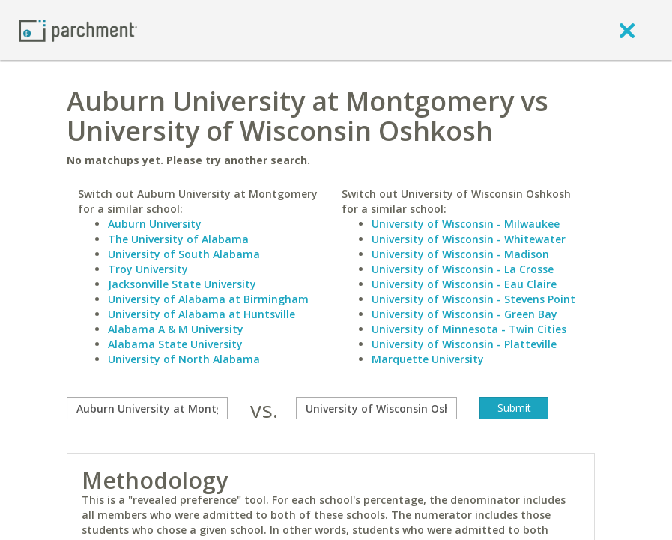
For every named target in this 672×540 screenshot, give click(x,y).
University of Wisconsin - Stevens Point (473, 299)
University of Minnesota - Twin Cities (469, 329)
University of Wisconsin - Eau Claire (464, 284)
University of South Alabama (184, 254)
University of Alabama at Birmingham (208, 299)
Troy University (148, 269)
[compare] (147, 408)
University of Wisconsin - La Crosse (463, 269)
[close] (627, 30)
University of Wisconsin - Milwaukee (466, 224)
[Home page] (78, 29)
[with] (376, 408)
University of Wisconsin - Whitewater (469, 239)
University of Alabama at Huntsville (201, 314)
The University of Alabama (178, 239)
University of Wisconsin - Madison (460, 254)
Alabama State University (175, 344)
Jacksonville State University (182, 284)
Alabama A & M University (175, 329)
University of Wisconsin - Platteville (464, 344)
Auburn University (155, 224)
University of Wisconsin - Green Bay (464, 314)
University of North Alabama (184, 359)
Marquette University (428, 359)
